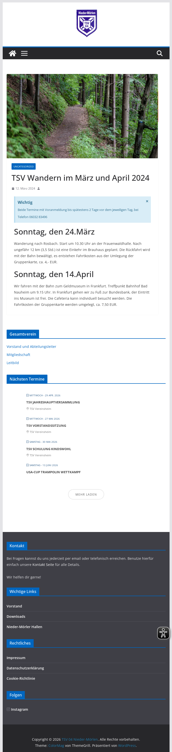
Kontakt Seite (43, 564)
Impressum (16, 657)
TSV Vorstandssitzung (46, 425)
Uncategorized (24, 166)
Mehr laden (86, 494)
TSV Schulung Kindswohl (48, 449)
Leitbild (13, 362)
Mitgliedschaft (18, 354)
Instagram (17, 709)
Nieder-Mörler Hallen (24, 626)
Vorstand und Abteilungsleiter (31, 346)
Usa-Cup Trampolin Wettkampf (53, 472)
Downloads (16, 616)
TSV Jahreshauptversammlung (53, 402)
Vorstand (14, 606)
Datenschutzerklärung (25, 668)
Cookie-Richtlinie (21, 678)
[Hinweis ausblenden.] (147, 201)
